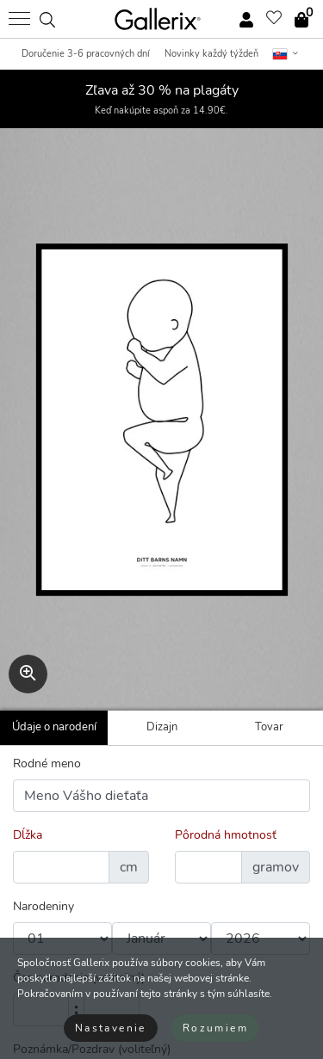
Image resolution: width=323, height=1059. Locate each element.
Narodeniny (43, 906)
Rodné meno (47, 763)
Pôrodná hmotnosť (225, 835)
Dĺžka (27, 835)
